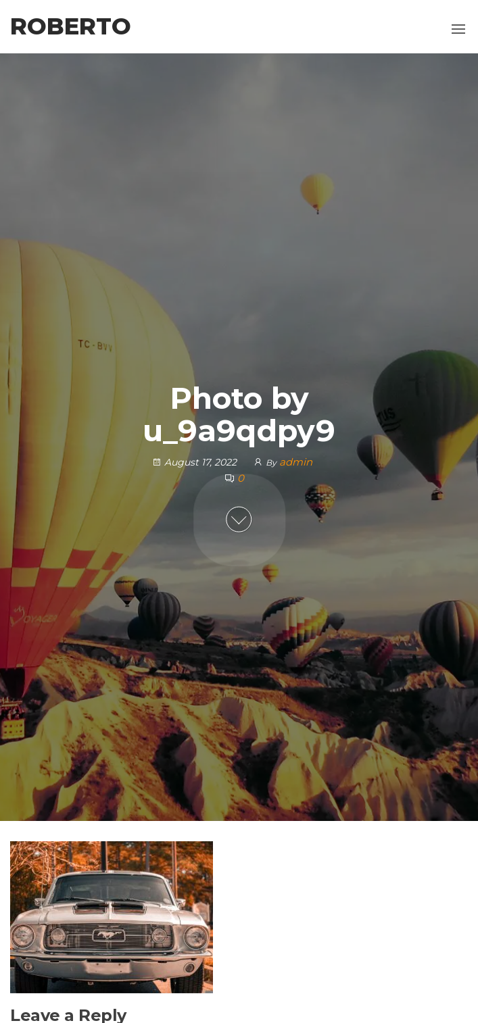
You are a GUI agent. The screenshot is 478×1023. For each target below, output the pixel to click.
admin (295, 461)
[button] (458, 29)
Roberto (70, 26)
